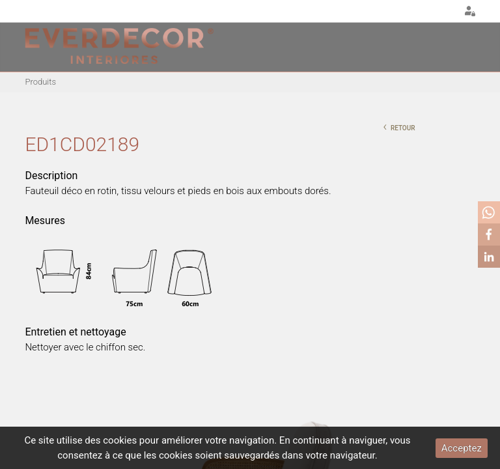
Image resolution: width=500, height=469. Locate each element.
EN (430, 12)
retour (399, 126)
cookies (120, 440)
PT (413, 12)
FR (446, 12)
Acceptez (461, 448)
